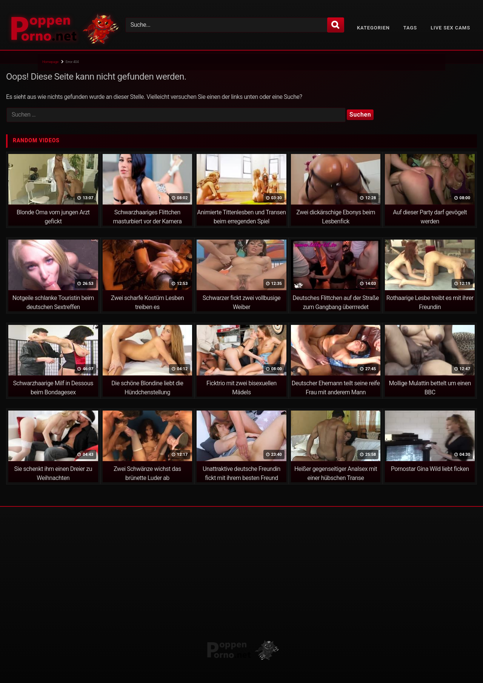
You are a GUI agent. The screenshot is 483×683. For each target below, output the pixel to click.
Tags (410, 28)
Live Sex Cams (450, 28)
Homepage (50, 62)
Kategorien (373, 28)
